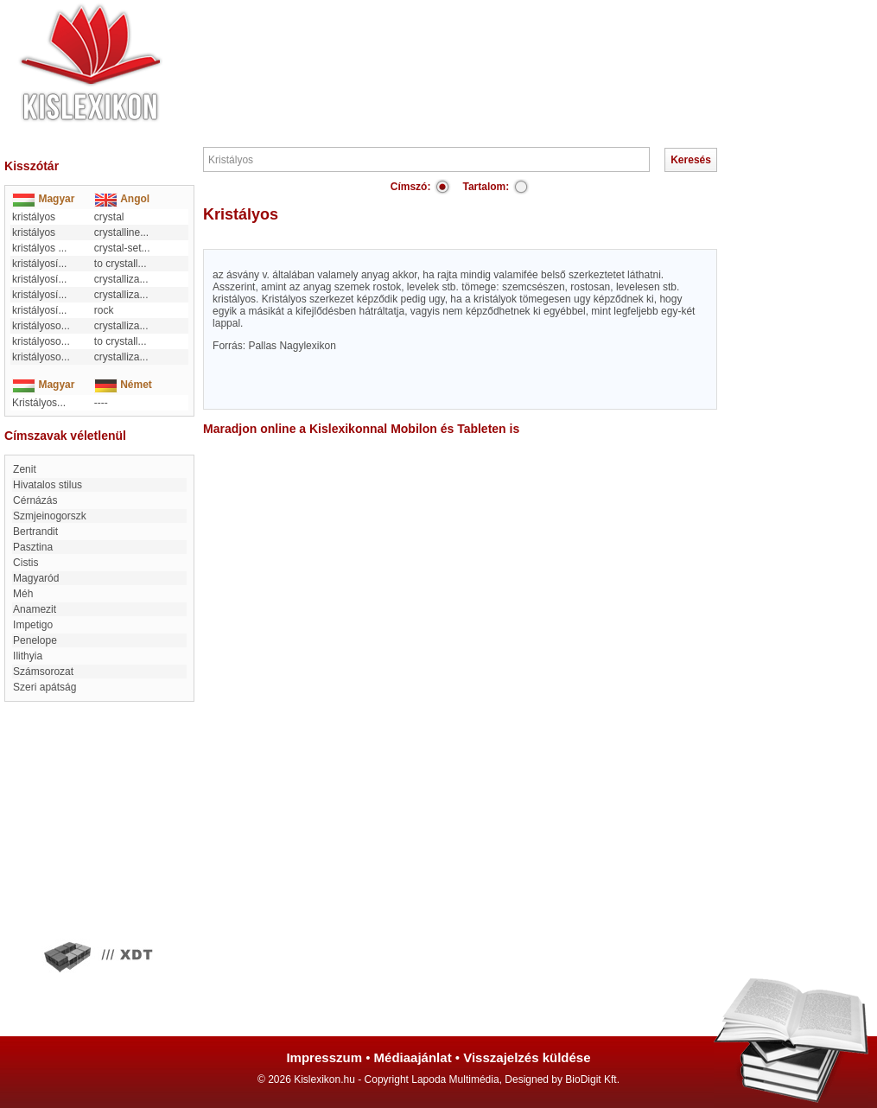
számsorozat (43, 671)
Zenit (24, 469)
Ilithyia (27, 656)
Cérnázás (35, 500)
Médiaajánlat (413, 1057)
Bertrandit (35, 531)
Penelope (35, 640)
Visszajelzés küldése (526, 1057)
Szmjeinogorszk (49, 516)
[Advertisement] (490, 52)
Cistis (25, 563)
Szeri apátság (44, 687)
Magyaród (36, 578)
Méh (23, 594)
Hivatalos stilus (47, 485)
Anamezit (34, 609)
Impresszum (324, 1057)
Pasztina (33, 547)
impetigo (33, 625)
